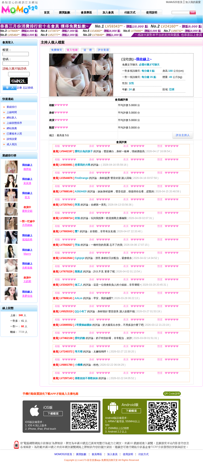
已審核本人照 (14, 133)
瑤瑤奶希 (27, 239)
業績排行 (12, 106)
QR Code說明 (172, 393)
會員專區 (97, 454)
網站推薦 (12, 128)
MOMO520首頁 (63, 454)
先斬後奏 (27, 267)
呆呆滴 (27, 183)
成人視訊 (12, 144)
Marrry (27, 253)
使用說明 (128, 454)
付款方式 (143, 454)
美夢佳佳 (27, 295)
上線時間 (12, 112)
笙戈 (27, 197)
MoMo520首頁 (174, 2)
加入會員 (112, 454)
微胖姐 (27, 169)
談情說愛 (12, 138)
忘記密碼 (28, 87)
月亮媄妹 (27, 225)
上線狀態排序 (14, 122)
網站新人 (12, 117)
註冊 (19, 87)
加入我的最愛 (193, 2)
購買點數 (80, 454)
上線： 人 (18, 315)
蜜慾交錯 (27, 210)
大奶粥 (27, 281)
